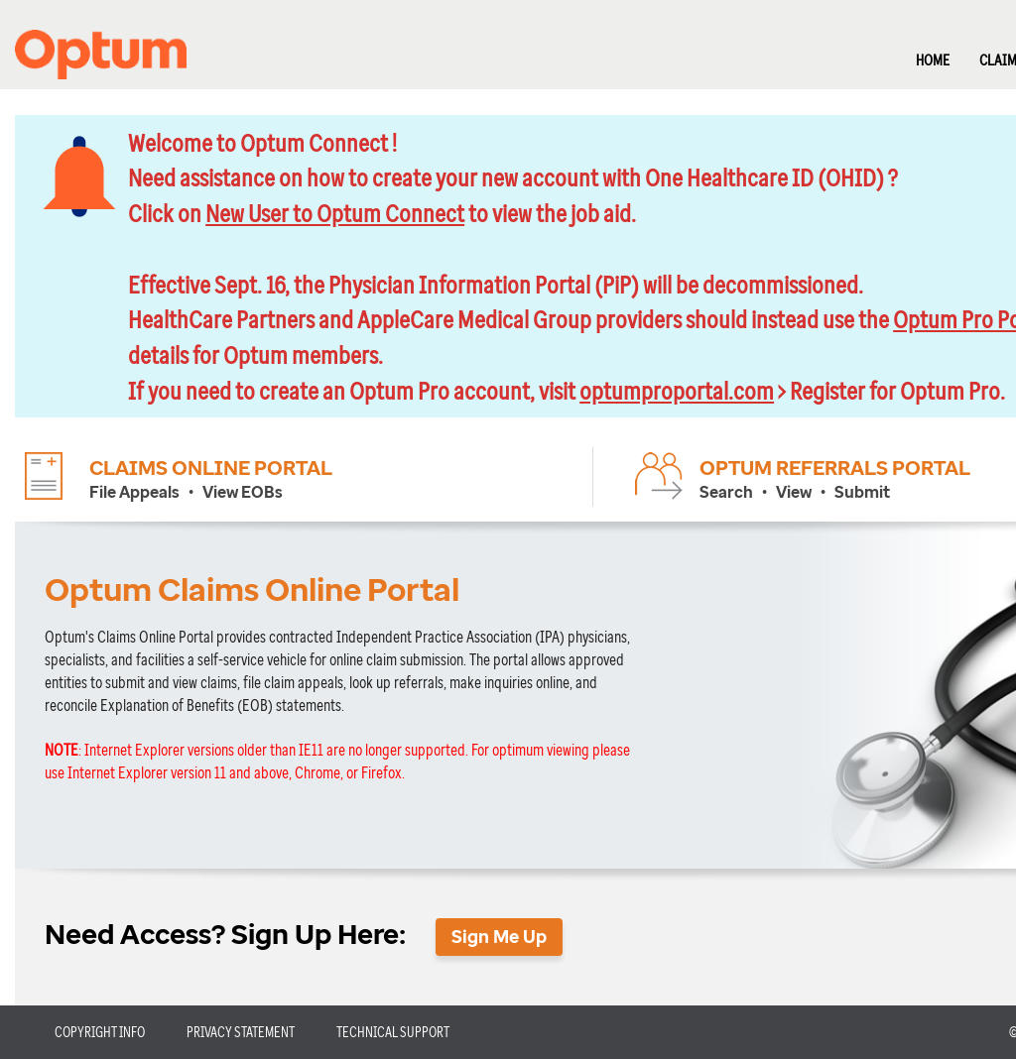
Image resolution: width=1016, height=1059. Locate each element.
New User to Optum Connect (334, 212)
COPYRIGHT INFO (100, 1031)
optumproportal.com (676, 390)
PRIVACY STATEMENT (241, 1031)
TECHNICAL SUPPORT (392, 1031)
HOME (933, 59)
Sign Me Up (499, 936)
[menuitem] (918, 52)
